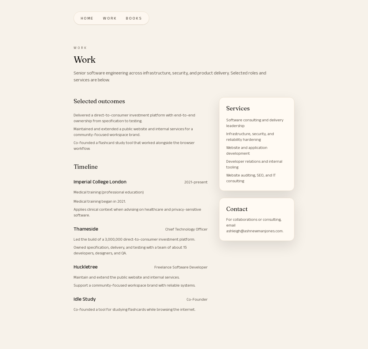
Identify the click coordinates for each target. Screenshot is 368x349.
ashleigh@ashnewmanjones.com (254, 231)
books (134, 18)
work (110, 18)
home (87, 18)
